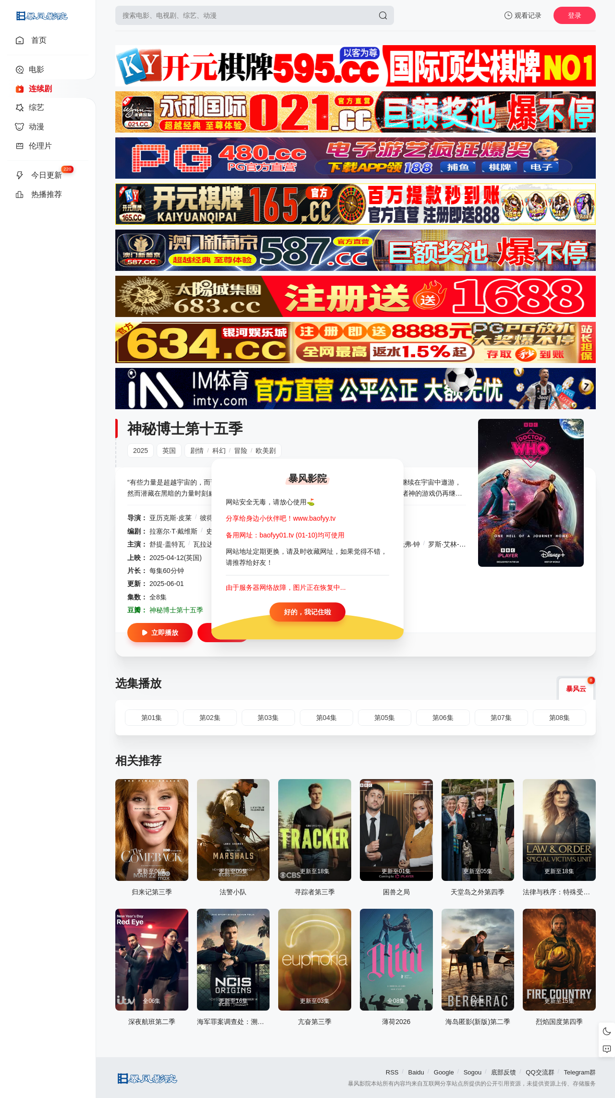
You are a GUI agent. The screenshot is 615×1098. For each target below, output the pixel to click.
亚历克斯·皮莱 (170, 518)
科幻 (219, 450)
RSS (392, 1072)
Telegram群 (580, 1072)
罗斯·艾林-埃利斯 (454, 544)
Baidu (416, 1072)
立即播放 (160, 632)
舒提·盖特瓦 (167, 544)
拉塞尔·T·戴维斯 (173, 531)
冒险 (240, 450)
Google (444, 1072)
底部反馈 (503, 1072)
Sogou (473, 1072)
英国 (169, 450)
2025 (140, 450)
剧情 (197, 450)
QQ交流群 (540, 1072)
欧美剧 (266, 450)
